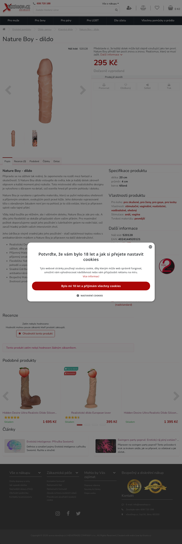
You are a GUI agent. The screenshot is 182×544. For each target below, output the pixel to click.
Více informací (91, 276)
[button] (91, 295)
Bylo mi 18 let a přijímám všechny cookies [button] (91, 286)
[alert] (91, 272)
